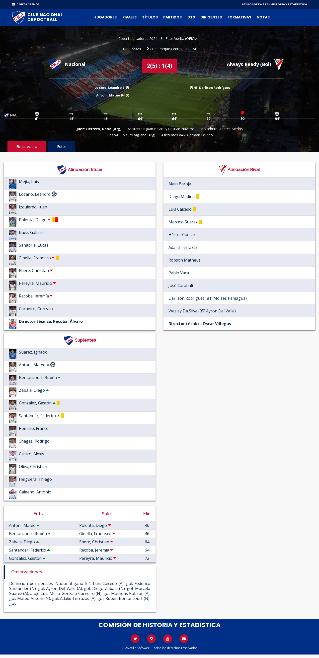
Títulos (150, 17)
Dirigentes (211, 17)
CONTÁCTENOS (25, 4)
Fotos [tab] (62, 146)
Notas (263, 17)
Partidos (172, 17)
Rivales (129, 17)
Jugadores (105, 17)
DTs (191, 17)
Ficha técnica (26, 146)
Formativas (239, 17)
